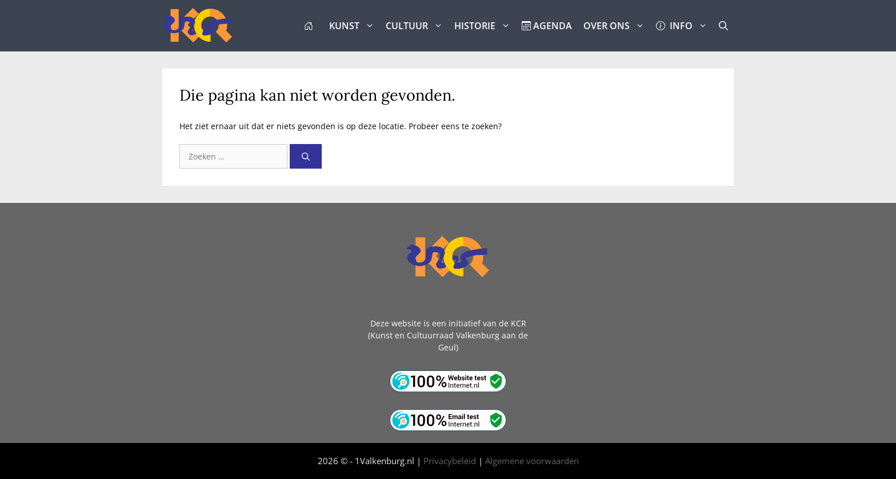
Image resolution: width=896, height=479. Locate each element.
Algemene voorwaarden (532, 460)
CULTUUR (417, 25)
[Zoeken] (306, 156)
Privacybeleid (449, 460)
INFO (684, 25)
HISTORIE (485, 25)
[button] (723, 25)
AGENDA (547, 25)
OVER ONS (616, 25)
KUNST (354, 25)
